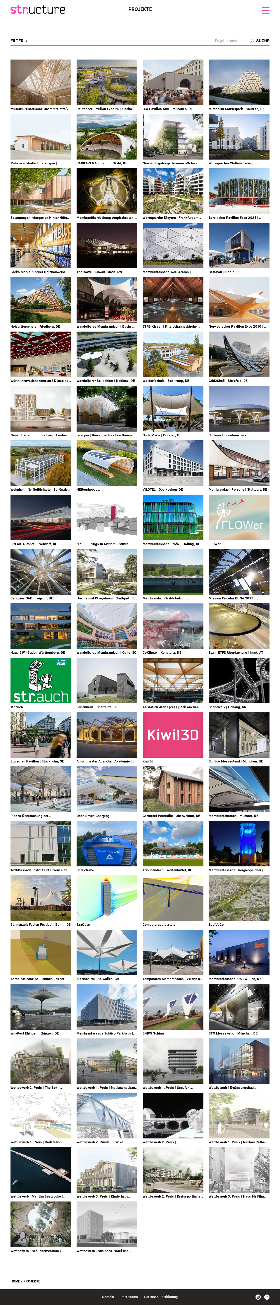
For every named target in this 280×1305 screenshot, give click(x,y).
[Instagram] (258, 1297)
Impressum (130, 1297)
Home (15, 1281)
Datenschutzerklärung (161, 1297)
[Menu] (266, 10)
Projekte (31, 1281)
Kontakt (108, 1297)
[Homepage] (69, 9)
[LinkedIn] (267, 1297)
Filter (19, 40)
